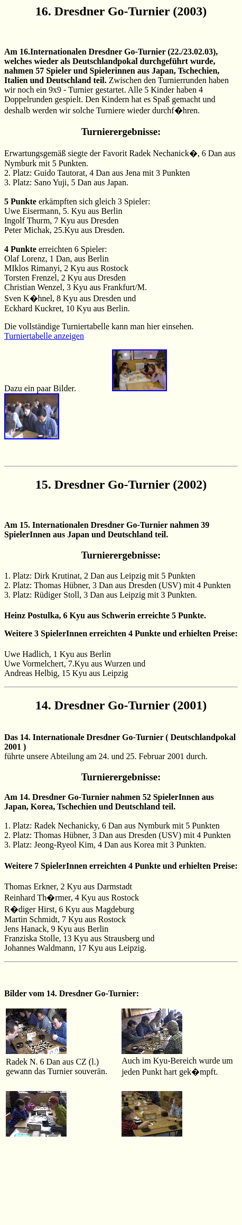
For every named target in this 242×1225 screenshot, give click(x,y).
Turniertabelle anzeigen (44, 335)
